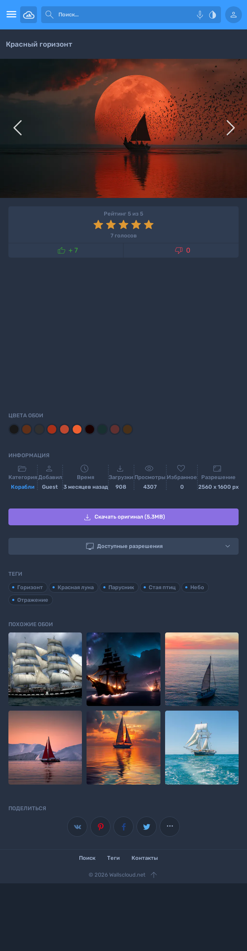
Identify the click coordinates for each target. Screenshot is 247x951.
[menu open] (10, 14)
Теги (113, 858)
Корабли (22, 487)
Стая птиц (162, 587)
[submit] (49, 14)
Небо (197, 587)
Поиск (87, 858)
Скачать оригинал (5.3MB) (123, 517)
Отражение (32, 600)
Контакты (144, 858)
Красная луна (76, 587)
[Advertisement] (123, 333)
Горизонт (30, 587)
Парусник (121, 587)
